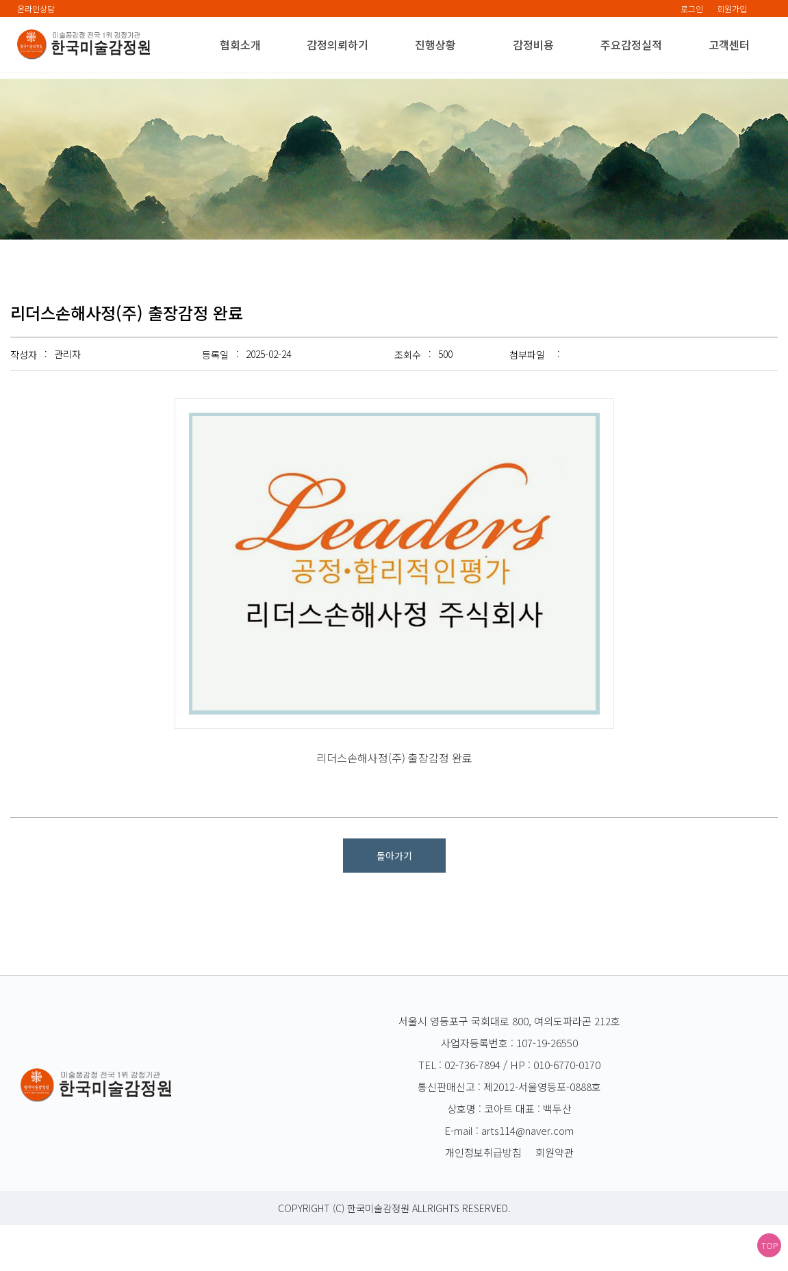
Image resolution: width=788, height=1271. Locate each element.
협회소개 (240, 44)
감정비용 (533, 44)
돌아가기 (394, 901)
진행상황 (435, 44)
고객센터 (729, 44)
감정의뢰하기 (337, 44)
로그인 (692, 8)
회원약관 (554, 1198)
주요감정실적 (631, 44)
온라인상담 (36, 8)
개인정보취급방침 (483, 1198)
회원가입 (732, 8)
